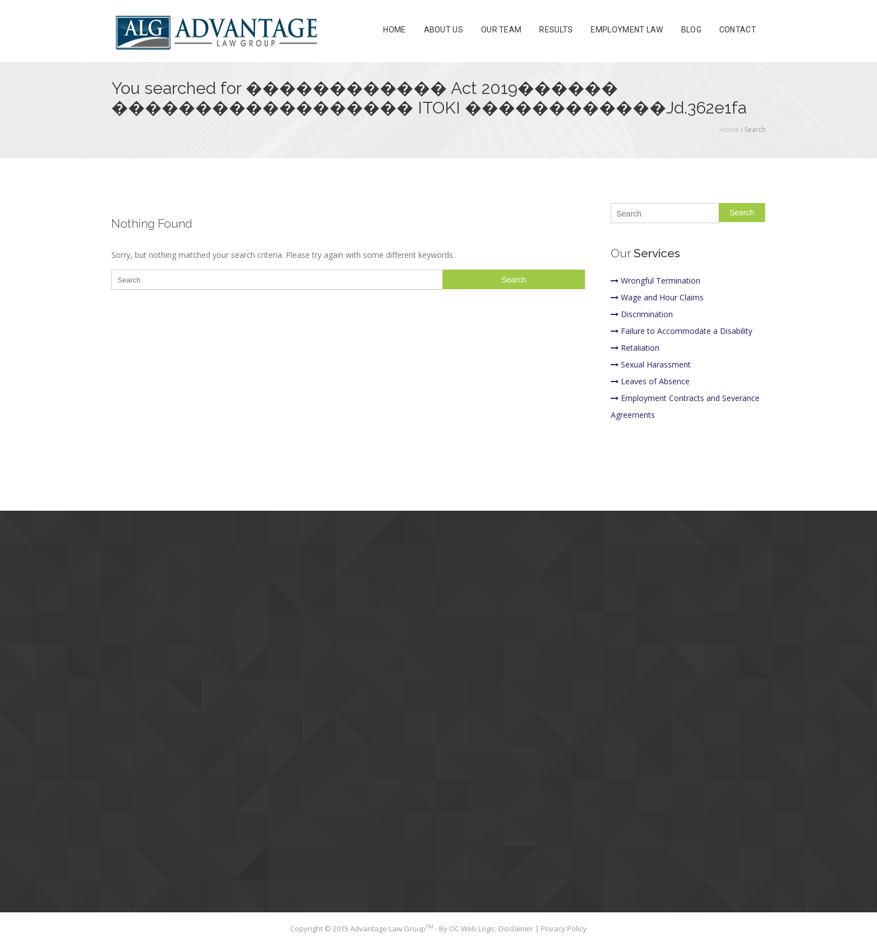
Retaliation (635, 347)
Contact (737, 30)
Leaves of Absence (650, 381)
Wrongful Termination (655, 280)
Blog (691, 30)
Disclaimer (516, 929)
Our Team (501, 30)
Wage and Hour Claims (657, 297)
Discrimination (642, 314)
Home (394, 30)
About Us (443, 30)
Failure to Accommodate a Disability (681, 331)
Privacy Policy (564, 929)
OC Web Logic (472, 929)
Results (556, 30)
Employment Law (627, 30)
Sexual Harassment (651, 364)
